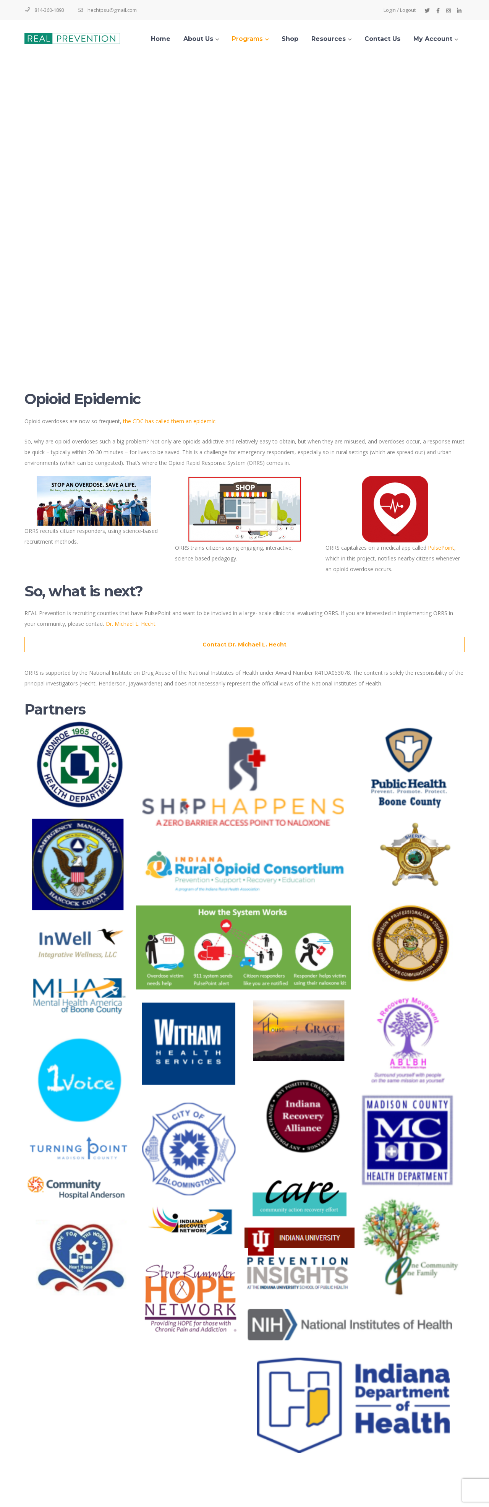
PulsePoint (441, 547)
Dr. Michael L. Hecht (130, 623)
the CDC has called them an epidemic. (170, 421)
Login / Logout (400, 9)
